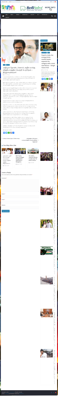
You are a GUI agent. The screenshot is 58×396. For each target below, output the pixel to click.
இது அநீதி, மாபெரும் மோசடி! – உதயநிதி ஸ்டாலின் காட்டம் (54, 93)
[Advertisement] (29, 27)
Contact (7, 17)
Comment (4, 178)
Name (3, 194)
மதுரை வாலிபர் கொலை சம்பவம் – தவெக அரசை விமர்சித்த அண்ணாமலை (54, 363)
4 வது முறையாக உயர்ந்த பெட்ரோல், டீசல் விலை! (54, 257)
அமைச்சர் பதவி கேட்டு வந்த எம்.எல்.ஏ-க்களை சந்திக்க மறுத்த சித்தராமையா (7, 159)
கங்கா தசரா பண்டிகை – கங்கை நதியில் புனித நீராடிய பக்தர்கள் (54, 289)
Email (3, 199)
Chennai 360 (24, 14)
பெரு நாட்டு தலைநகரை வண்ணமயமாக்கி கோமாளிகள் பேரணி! (54, 199)
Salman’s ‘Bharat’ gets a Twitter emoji (10, 138)
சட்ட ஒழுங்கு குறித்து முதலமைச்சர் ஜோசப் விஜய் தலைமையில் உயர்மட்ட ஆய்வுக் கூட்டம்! (54, 325)
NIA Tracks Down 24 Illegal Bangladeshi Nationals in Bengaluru (20, 159)
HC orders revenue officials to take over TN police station (33, 158)
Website (3, 205)
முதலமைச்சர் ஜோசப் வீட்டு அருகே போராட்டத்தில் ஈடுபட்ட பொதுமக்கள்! (54, 165)
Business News (44, 52)
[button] (8, 14)
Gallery (32, 14)
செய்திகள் (8, 64)
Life (38, 14)
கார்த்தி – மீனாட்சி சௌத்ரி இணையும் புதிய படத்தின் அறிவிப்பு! (54, 229)
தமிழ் (6, 14)
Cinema (17, 14)
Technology (44, 14)
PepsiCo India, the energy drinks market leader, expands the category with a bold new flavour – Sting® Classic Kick (48, 61)
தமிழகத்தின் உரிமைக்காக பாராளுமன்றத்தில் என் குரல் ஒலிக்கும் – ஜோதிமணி (30, 140)
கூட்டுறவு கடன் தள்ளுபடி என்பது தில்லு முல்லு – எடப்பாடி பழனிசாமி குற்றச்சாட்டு (54, 128)
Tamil (4, 64)
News (12, 14)
